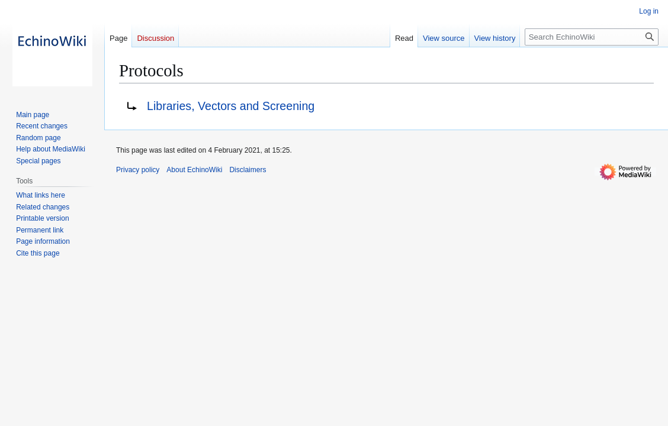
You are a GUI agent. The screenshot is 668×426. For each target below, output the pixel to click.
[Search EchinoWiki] (592, 37)
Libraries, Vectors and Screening (230, 105)
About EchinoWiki (194, 170)
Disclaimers (247, 170)
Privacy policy (137, 170)
